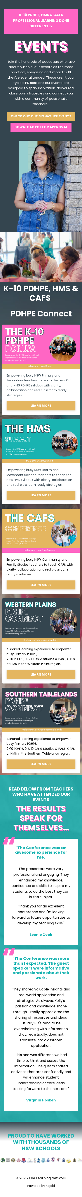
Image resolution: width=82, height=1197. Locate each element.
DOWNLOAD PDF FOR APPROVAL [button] (41, 127)
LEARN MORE (41, 405)
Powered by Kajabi (41, 1186)
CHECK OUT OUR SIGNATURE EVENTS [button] (41, 116)
